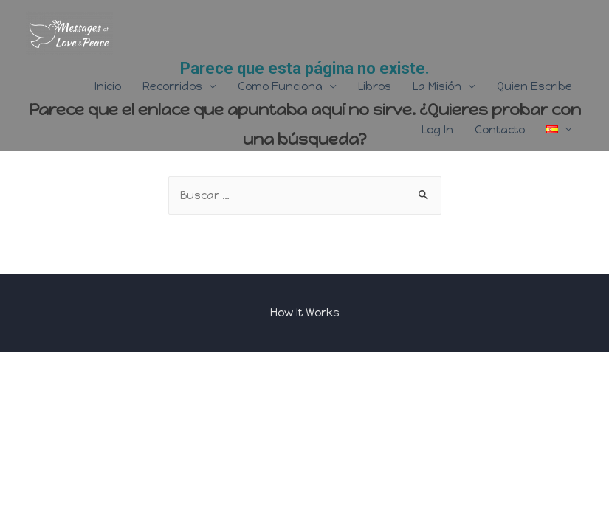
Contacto (500, 129)
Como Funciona (280, 86)
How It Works (305, 312)
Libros (374, 86)
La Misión (437, 86)
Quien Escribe (534, 86)
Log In (437, 129)
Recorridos (172, 86)
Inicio (107, 86)
